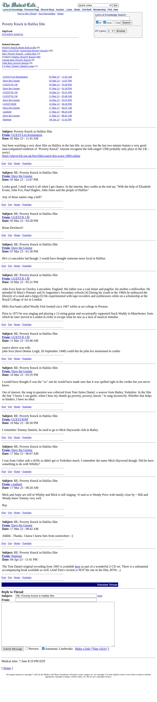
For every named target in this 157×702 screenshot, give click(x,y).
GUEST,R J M (10, 84)
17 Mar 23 (54, 107)
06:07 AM (67, 107)
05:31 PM (67, 92)
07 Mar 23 (54, 88)
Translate (26, 163)
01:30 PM (67, 88)
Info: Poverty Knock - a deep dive (19, 53)
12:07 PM (67, 80)
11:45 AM (67, 76)
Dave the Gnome (11, 80)
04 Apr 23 (54, 119)
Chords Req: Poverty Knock (16, 59)
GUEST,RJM (9, 103)
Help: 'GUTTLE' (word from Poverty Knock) (25, 50)
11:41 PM (67, 119)
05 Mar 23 (54, 76)
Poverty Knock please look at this (19, 47)
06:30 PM (67, 103)
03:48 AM (67, 96)
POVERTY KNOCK (12, 34)
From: (6, 135)
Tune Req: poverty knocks (15, 63)
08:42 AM (67, 115)
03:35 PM (67, 100)
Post (4, 163)
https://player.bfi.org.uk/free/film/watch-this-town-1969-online (41, 156)
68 (38, 56)
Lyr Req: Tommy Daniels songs (18, 66)
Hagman (7, 119)
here (77, 566)
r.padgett (7, 111)
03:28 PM (67, 84)
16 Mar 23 (54, 100)
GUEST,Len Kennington (15, 76)
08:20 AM (67, 111)
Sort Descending (46, 13)
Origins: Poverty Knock (23, 56)
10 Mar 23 (54, 92)
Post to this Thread (27, 13)
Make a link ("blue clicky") (92, 657)
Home (60, 13)
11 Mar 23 (54, 96)
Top (10, 163)
